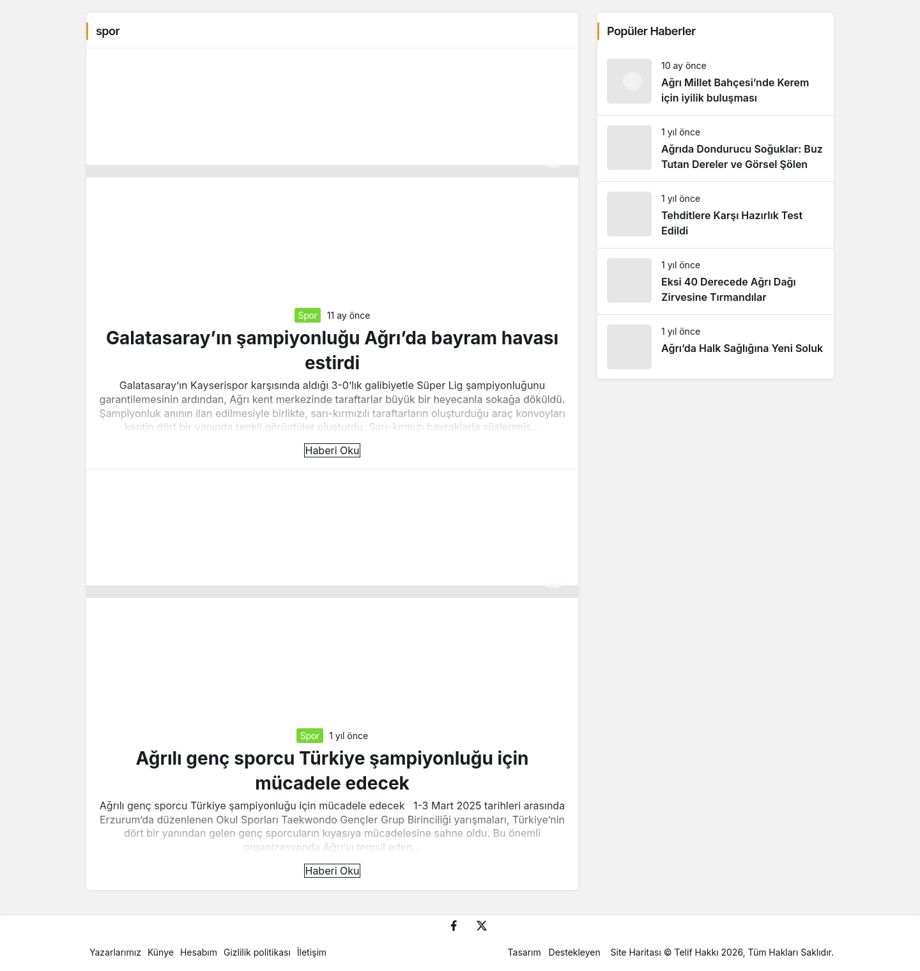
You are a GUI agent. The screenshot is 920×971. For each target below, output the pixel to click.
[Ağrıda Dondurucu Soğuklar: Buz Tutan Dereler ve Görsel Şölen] (715, 148)
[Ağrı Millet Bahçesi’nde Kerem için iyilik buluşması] (715, 82)
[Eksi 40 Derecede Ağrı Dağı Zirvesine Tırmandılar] (715, 281)
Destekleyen (575, 952)
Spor (308, 315)
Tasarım (524, 952)
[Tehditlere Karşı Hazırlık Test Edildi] (715, 215)
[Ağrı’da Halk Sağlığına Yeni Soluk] (715, 347)
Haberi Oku (332, 450)
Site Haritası (636, 952)
